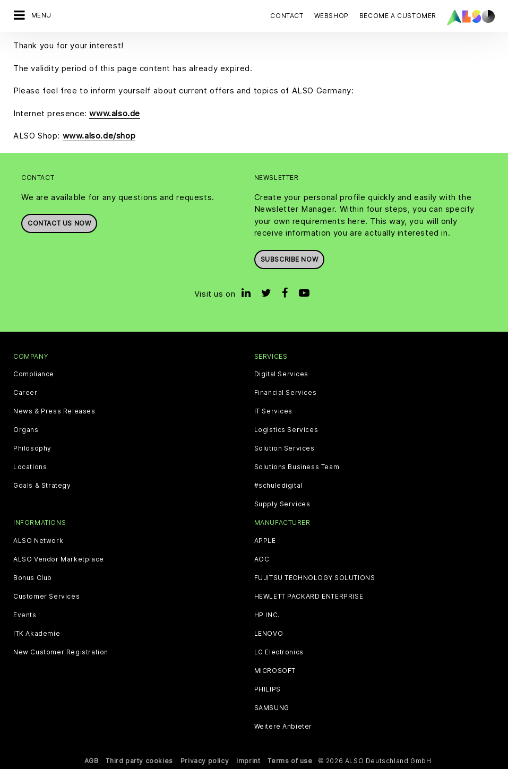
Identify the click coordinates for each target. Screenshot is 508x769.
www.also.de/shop (99, 136)
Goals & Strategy (42, 485)
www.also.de (114, 113)
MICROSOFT (275, 671)
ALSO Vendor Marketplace (58, 559)
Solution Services (284, 448)
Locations (30, 467)
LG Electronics (279, 652)
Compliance (33, 374)
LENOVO (268, 633)
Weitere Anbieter (283, 726)
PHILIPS (267, 689)
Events (25, 615)
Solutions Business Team (297, 467)
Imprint (248, 761)
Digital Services (281, 374)
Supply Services (282, 504)
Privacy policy (204, 761)
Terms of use (290, 761)
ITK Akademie (36, 633)
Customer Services (46, 596)
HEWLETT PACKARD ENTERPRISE (309, 596)
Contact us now (59, 223)
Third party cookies (139, 761)
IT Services (273, 411)
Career (25, 392)
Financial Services (285, 392)
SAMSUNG (271, 708)
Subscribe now (289, 259)
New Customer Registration (60, 652)
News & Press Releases (54, 411)
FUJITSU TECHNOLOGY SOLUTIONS (314, 578)
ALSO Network (38, 541)
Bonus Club (32, 578)
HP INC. (267, 615)
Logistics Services (286, 430)
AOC (262, 559)
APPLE (265, 541)
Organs (26, 430)
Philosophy (32, 448)
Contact (286, 16)
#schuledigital (278, 485)
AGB (91, 761)
